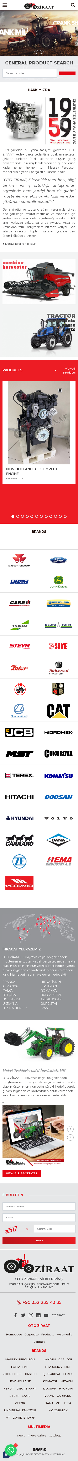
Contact (39, 1341)
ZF (58, 1403)
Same (26, 1395)
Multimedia (64, 1334)
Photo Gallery (36, 1435)
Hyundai (66, 1388)
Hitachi (67, 1381)
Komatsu (50, 1381)
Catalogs (55, 1435)
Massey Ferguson (20, 1359)
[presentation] (36, 52)
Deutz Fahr (27, 1388)
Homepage (14, 1334)
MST (67, 1366)
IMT (7, 1417)
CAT (61, 1359)
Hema (66, 1403)
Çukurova (51, 1374)
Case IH (31, 1374)
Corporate (32, 1334)
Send (39, 1240)
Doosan (49, 1388)
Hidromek (53, 1366)
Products (47, 1334)
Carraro (64, 1395)
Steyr (14, 1395)
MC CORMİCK (58, 1410)
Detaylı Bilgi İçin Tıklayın (19, 244)
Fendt (9, 1388)
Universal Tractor (20, 1410)
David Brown (24, 1417)
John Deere (12, 1374)
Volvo (49, 1395)
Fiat (25, 1366)
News (21, 1435)
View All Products (65, 370)
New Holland (20, 1381)
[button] (12, 516)
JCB (69, 1359)
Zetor (20, 1403)
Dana (49, 1403)
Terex (68, 1374)
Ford (15, 1366)
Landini (49, 1359)
